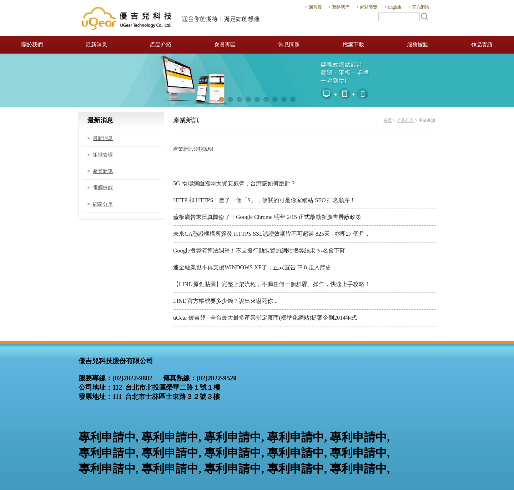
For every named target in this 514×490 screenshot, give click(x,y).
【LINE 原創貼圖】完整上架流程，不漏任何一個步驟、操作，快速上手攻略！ (271, 284)
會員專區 (225, 45)
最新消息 (96, 45)
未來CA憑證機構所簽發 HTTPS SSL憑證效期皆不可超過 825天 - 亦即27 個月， (271, 234)
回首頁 (315, 7)
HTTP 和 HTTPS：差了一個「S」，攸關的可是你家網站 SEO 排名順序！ (264, 200)
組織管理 (103, 155)
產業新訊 (103, 171)
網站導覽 (368, 7)
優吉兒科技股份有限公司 (171, 18)
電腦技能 (103, 187)
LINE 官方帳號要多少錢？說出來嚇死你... (225, 301)
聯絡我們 (340, 7)
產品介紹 (160, 45)
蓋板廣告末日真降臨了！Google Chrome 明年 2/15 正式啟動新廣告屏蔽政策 (267, 217)
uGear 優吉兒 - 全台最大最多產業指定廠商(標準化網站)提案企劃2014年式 (265, 318)
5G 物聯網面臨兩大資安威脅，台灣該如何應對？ (234, 183)
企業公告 (405, 120)
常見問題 (289, 45)
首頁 (387, 120)
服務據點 (417, 45)
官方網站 (420, 7)
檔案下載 (353, 45)
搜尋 (424, 16)
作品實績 (482, 45)
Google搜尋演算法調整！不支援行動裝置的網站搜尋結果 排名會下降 (259, 251)
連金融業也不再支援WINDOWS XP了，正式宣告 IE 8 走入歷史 (252, 267)
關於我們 (32, 45)
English (394, 7)
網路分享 (103, 204)
